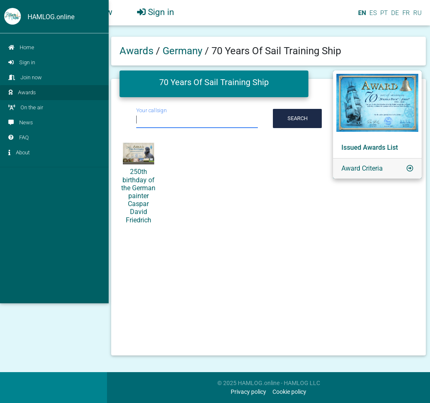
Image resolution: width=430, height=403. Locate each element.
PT (383, 16)
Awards (22, 92)
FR (405, 16)
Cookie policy (289, 391)
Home (21, 47)
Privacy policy (248, 391)
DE (394, 16)
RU (417, 16)
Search (298, 118)
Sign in (21, 62)
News (20, 122)
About (19, 152)
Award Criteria (362, 168)
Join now (25, 77)
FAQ (18, 137)
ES (372, 16)
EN (361, 16)
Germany (184, 51)
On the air (25, 107)
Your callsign (151, 110)
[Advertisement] (54, 226)
